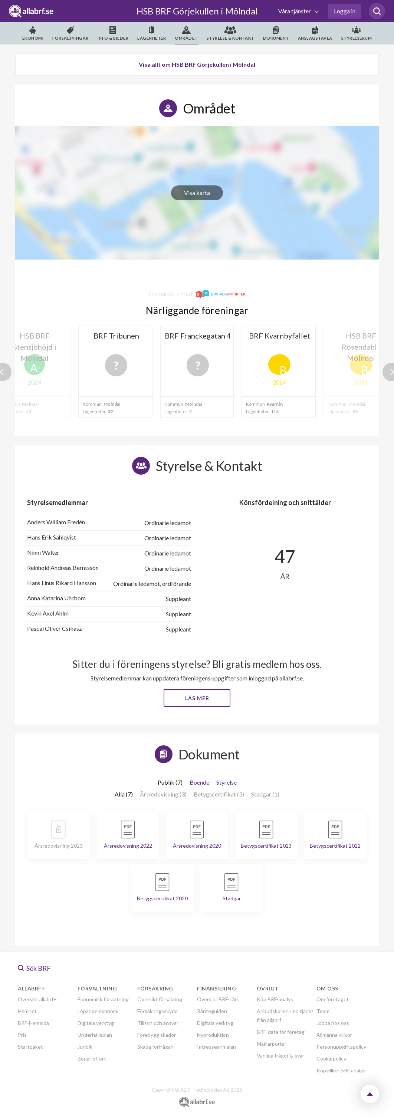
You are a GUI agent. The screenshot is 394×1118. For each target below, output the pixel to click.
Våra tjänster (295, 10)
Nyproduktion (213, 1035)
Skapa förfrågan (155, 1046)
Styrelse (226, 782)
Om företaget (332, 999)
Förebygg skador (156, 1035)
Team (322, 1011)
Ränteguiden (212, 1011)
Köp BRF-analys (275, 999)
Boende (199, 782)
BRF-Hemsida (33, 1023)
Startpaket (30, 1046)
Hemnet (27, 1011)
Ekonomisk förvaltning (103, 999)
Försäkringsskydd (157, 1011)
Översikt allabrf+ (37, 999)
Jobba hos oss (332, 1023)
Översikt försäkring (159, 999)
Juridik (85, 1046)
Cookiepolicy (331, 1058)
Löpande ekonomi (98, 1011)
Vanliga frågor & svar (280, 1055)
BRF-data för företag (281, 1032)
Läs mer (197, 698)
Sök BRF (34, 968)
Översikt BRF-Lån (217, 999)
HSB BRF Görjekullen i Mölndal (197, 11)
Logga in (344, 10)
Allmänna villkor (334, 1035)
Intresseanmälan (216, 1046)
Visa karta (197, 192)
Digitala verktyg (96, 1023)
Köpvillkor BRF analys (340, 1070)
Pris (22, 1035)
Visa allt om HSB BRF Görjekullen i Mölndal (197, 64)
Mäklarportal (271, 1044)
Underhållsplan (95, 1035)
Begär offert (92, 1058)
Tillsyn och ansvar (157, 1023)
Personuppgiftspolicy (341, 1046)
